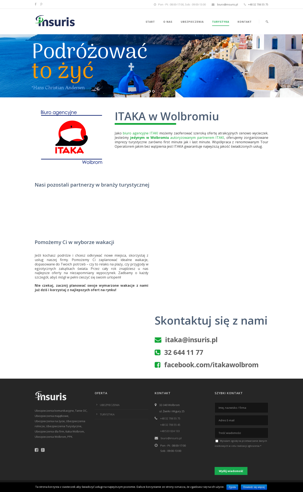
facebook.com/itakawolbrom (211, 364)
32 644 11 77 (183, 352)
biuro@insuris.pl (227, 4)
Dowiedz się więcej (253, 487)
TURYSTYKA (107, 414)
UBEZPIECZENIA (110, 405)
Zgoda (232, 487)
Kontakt (245, 22)
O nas (167, 22)
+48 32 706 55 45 (170, 425)
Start (150, 22)
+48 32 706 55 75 (258, 4)
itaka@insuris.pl (191, 339)
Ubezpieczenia (192, 22)
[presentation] (247, 456)
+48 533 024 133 (170, 431)
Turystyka (220, 22)
